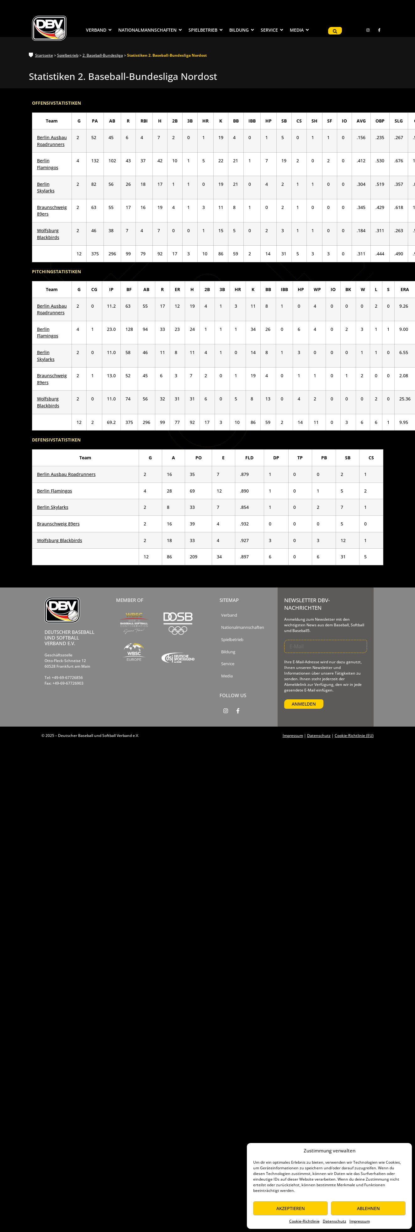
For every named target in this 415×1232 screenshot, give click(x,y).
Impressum (359, 1221)
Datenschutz (334, 1221)
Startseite (44, 55)
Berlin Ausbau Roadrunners (66, 474)
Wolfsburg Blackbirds (59, 540)
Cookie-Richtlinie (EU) (354, 735)
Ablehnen (368, 1208)
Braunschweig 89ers (58, 524)
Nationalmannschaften (242, 627)
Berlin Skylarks (52, 507)
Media (227, 676)
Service (227, 663)
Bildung (228, 652)
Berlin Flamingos (54, 491)
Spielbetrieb (67, 55)
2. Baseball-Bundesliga (102, 55)
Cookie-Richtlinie (304, 1221)
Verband (229, 615)
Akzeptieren (290, 1208)
